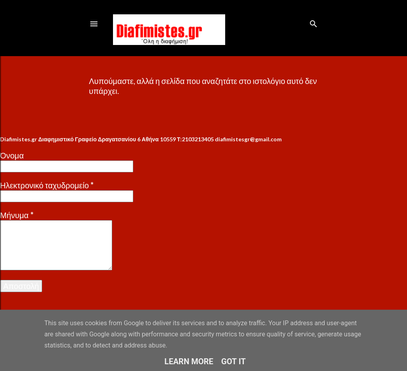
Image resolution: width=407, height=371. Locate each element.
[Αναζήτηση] (313, 22)
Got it (233, 361)
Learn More (188, 361)
